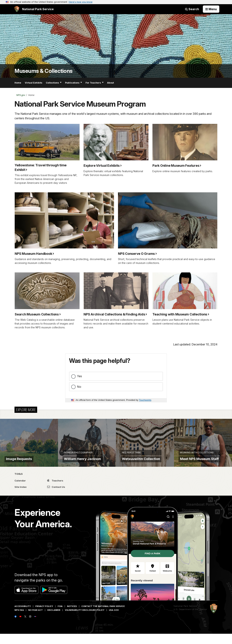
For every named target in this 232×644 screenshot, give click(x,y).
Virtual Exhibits (33, 82)
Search (192, 9)
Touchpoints (145, 400)
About (110, 82)
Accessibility (22, 616)
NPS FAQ (19, 620)
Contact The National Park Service (103, 616)
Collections (53, 82)
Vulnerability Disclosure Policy (84, 620)
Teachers (55, 490)
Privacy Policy (44, 616)
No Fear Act (35, 620)
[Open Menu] (211, 9)
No (79, 386)
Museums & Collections (43, 70)
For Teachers (94, 82)
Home (17, 82)
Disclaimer (53, 620)
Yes (79, 376)
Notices (72, 616)
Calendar (20, 490)
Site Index (20, 497)
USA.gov (114, 620)
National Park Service (185, 616)
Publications (73, 82)
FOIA (60, 616)
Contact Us (56, 497)
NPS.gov (20, 95)
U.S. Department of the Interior (190, 619)
